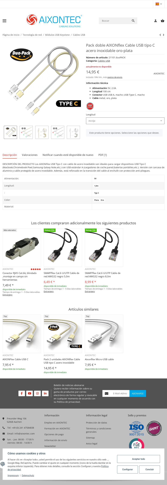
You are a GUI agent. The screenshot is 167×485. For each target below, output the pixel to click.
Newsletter (50, 446)
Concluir (149, 469)
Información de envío (55, 440)
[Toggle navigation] (4, 21)
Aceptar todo (138, 459)
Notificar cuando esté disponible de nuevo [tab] (68, 155)
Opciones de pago (54, 434)
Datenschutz (28, 475)
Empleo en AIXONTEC (55, 422)
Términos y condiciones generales (98, 430)
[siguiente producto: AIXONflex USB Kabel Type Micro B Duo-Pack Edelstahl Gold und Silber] (160, 35)
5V (95, 178)
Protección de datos (96, 422)
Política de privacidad (68, 401)
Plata (96, 200)
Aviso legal (91, 443)
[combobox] (125, 120)
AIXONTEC (159, 73)
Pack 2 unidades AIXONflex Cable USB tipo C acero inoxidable (62, 361)
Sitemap (90, 437)
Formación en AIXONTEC (57, 428)
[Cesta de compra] (160, 21)
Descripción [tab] (10, 155)
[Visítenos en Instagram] (37, 393)
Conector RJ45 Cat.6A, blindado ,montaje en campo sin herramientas (20, 276)
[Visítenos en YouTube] (29, 393)
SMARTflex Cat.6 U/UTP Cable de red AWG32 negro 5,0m (61, 274)
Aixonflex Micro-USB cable (99, 359)
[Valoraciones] (36, 269)
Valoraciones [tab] (30, 155)
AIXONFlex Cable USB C (15, 359)
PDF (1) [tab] (102, 155)
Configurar (127, 469)
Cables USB (104, 60)
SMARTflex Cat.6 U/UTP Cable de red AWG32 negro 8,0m (102, 274)
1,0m (96, 186)
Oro (102, 200)
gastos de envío (115, 77)
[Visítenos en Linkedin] (45, 393)
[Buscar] (114, 21)
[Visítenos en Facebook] (21, 393)
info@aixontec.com (24, 433)
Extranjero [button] (7, 294)
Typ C (96, 193)
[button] (158, 4)
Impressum (13, 475)
